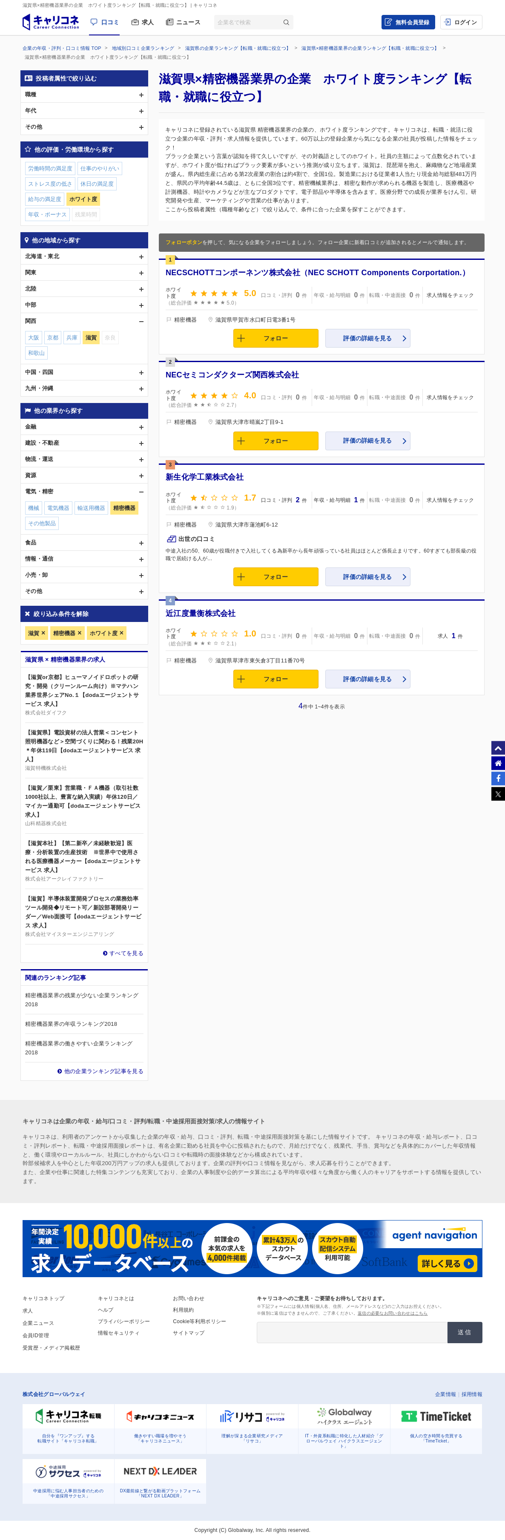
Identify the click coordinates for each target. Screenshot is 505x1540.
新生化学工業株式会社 (205, 477)
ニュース (188, 22)
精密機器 (64, 633)
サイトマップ (188, 1333)
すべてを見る (126, 953)
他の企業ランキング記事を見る (103, 1071)
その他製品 (42, 523)
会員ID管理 (36, 1336)
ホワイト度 (104, 633)
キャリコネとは (116, 1298)
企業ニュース (38, 1323)
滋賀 (33, 633)
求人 (148, 22)
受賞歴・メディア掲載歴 (51, 1348)
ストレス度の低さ (50, 184)
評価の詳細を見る (367, 338)
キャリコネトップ (43, 1298)
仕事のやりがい (99, 168)
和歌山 (36, 353)
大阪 (33, 337)
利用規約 (183, 1310)
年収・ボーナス (47, 214)
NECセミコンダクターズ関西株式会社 (232, 375)
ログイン (465, 22)
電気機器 (58, 508)
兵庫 (71, 337)
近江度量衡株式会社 (201, 613)
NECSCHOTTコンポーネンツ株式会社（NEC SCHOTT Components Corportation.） (318, 272)
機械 (33, 508)
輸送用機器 (91, 508)
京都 (52, 337)
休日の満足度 (97, 184)
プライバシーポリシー (124, 1321)
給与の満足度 (44, 199)
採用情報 (472, 1394)
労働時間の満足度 (50, 168)
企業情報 (445, 1394)
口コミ (110, 22)
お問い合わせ (188, 1298)
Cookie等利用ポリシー (199, 1321)
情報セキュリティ (119, 1333)
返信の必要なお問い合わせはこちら (393, 1313)
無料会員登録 (413, 22)
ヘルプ (106, 1310)
